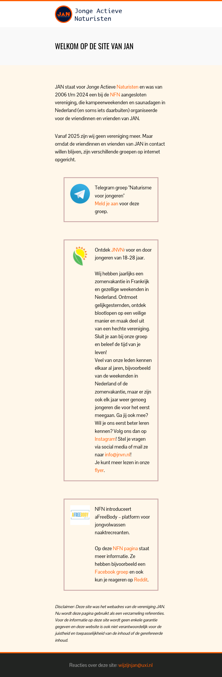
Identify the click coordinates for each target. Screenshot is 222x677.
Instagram (105, 439)
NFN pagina (125, 548)
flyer (99, 470)
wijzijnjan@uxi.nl (136, 665)
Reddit (141, 580)
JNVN (117, 250)
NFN (115, 95)
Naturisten (127, 87)
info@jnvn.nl (117, 454)
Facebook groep (111, 572)
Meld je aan (106, 203)
